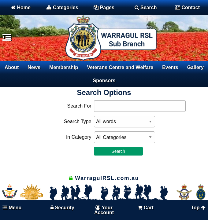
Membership (63, 67)
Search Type (77, 121)
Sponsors (104, 80)
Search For (79, 105)
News (34, 67)
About (12, 67)
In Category (78, 137)
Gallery (195, 67)
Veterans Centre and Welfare (120, 67)
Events (170, 67)
